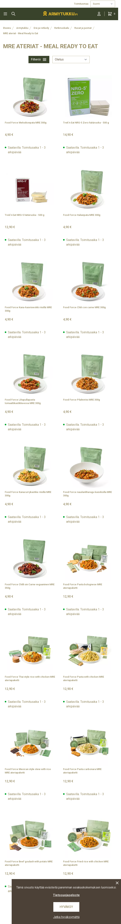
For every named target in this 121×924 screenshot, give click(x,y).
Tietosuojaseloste (66, 895)
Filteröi (39, 59)
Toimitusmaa (81, 3)
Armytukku (22, 27)
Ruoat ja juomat (83, 27)
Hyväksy (66, 907)
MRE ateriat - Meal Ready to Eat (20, 33)
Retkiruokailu (61, 27)
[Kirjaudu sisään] (99, 14)
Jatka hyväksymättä (66, 917)
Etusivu (7, 27)
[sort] (71, 59)
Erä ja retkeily (41, 27)
